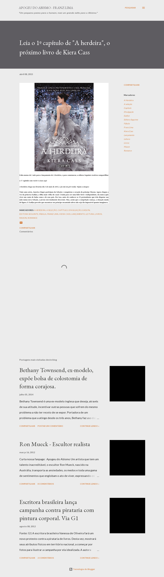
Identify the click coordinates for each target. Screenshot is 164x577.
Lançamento (129, 135)
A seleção (128, 104)
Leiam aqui (42, 181)
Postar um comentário (50, 426)
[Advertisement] (64, 324)
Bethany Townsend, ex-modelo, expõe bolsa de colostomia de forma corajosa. (56, 378)
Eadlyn (127, 116)
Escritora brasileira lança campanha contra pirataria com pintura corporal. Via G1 (56, 510)
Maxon (127, 147)
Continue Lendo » (89, 426)
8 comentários (46, 484)
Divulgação (129, 112)
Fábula (127, 123)
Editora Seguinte (131, 119)
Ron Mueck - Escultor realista (54, 444)
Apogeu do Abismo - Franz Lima (46, 8)
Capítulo (127, 108)
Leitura (127, 139)
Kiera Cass (128, 131)
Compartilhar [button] (131, 85)
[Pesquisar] (130, 7)
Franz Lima (128, 127)
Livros (126, 143)
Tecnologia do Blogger (82, 569)
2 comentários (46, 558)
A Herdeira (128, 100)
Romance (128, 150)
